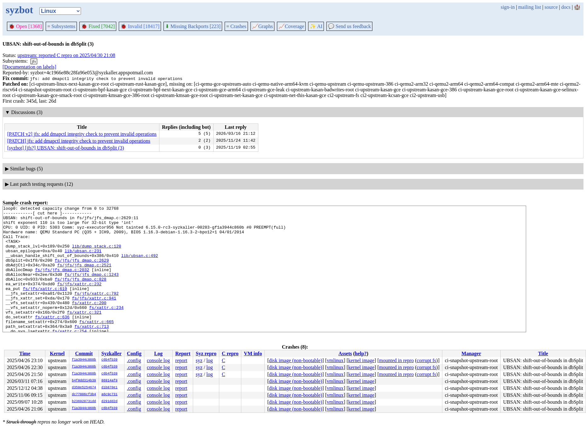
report (181, 360)
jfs (34, 61)
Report (182, 353)
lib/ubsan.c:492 (139, 266)
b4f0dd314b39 (84, 381)
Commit (84, 353)
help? (360, 353)
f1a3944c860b (84, 360)
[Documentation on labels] (29, 67)
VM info (253, 353)
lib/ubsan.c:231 (83, 260)
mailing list (529, 7)
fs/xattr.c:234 (106, 328)
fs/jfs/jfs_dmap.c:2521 (84, 277)
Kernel (57, 353)
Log (158, 353)
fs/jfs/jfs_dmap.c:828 (80, 294)
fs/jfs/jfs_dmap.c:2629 (82, 271)
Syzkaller (111, 353)
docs (565, 7)
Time (24, 353)
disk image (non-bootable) (295, 360)
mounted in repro (396, 360)
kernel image (361, 360)
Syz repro (206, 353)
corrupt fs (426, 360)
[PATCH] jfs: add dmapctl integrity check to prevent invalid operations (78, 141)
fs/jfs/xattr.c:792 (96, 311)
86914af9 (109, 381)
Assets (345, 353)
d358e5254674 (84, 387)
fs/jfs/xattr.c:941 (94, 317)
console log (158, 360)
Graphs (262, 26)
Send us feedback (349, 26)
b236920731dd (84, 401)
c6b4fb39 (109, 360)
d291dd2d (109, 401)
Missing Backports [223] (193, 26)
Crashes (236, 26)
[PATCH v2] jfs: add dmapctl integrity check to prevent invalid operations (82, 134)
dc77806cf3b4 (84, 394)
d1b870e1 (109, 387)
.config (134, 360)
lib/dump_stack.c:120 (96, 254)
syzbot (19, 9)
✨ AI (316, 26)
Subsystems (61, 26)
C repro (230, 353)
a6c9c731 (109, 394)
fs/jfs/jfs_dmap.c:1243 (92, 288)
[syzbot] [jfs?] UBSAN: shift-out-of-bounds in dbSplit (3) (65, 148)
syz (199, 360)
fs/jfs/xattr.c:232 (79, 300)
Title (543, 353)
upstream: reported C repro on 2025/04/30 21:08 (66, 55)
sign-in (507, 7)
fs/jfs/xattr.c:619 (45, 305)
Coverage (291, 26)
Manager (471, 353)
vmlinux (335, 360)
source (551, 7)
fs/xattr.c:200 (89, 322)
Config (134, 353)
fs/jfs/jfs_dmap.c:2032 (62, 283)
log (209, 360)
